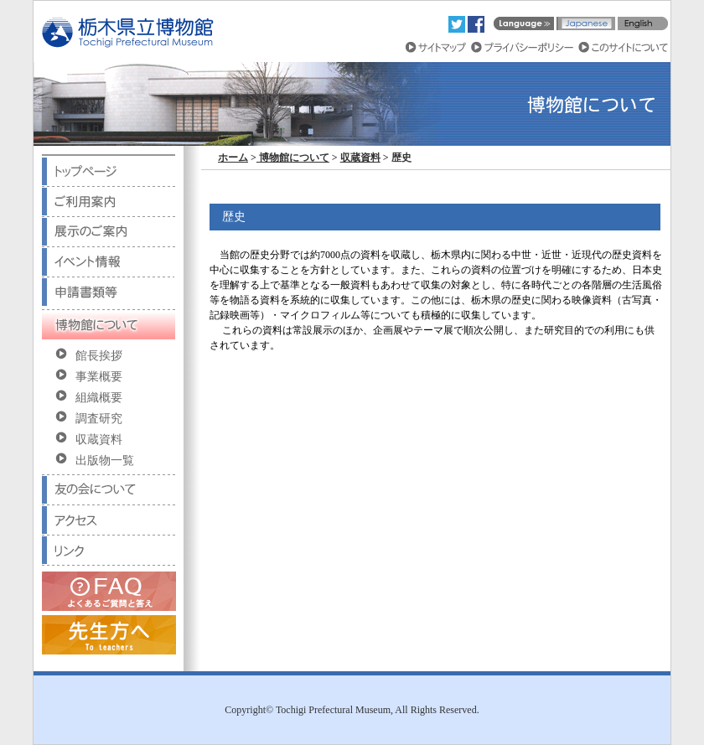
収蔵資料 (98, 439)
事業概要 (98, 376)
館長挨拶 (98, 355)
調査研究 (98, 418)
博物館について (292, 157)
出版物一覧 (104, 460)
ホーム (233, 157)
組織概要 (98, 397)
